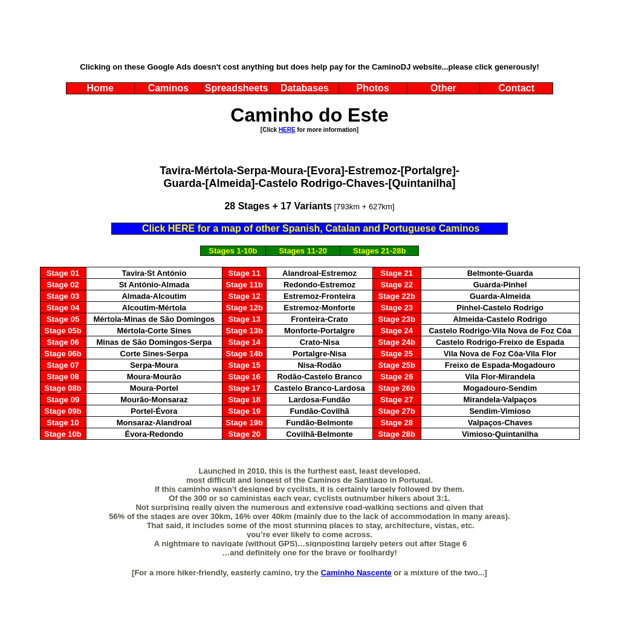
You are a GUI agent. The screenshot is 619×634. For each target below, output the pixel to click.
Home (99, 88)
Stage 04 (63, 307)
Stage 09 (63, 399)
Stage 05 (63, 319)
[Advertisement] (309, 32)
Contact (516, 88)
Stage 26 (396, 376)
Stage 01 (63, 273)
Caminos (168, 88)
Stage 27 (396, 399)
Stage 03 (63, 296)
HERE (287, 129)
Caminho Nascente (356, 572)
